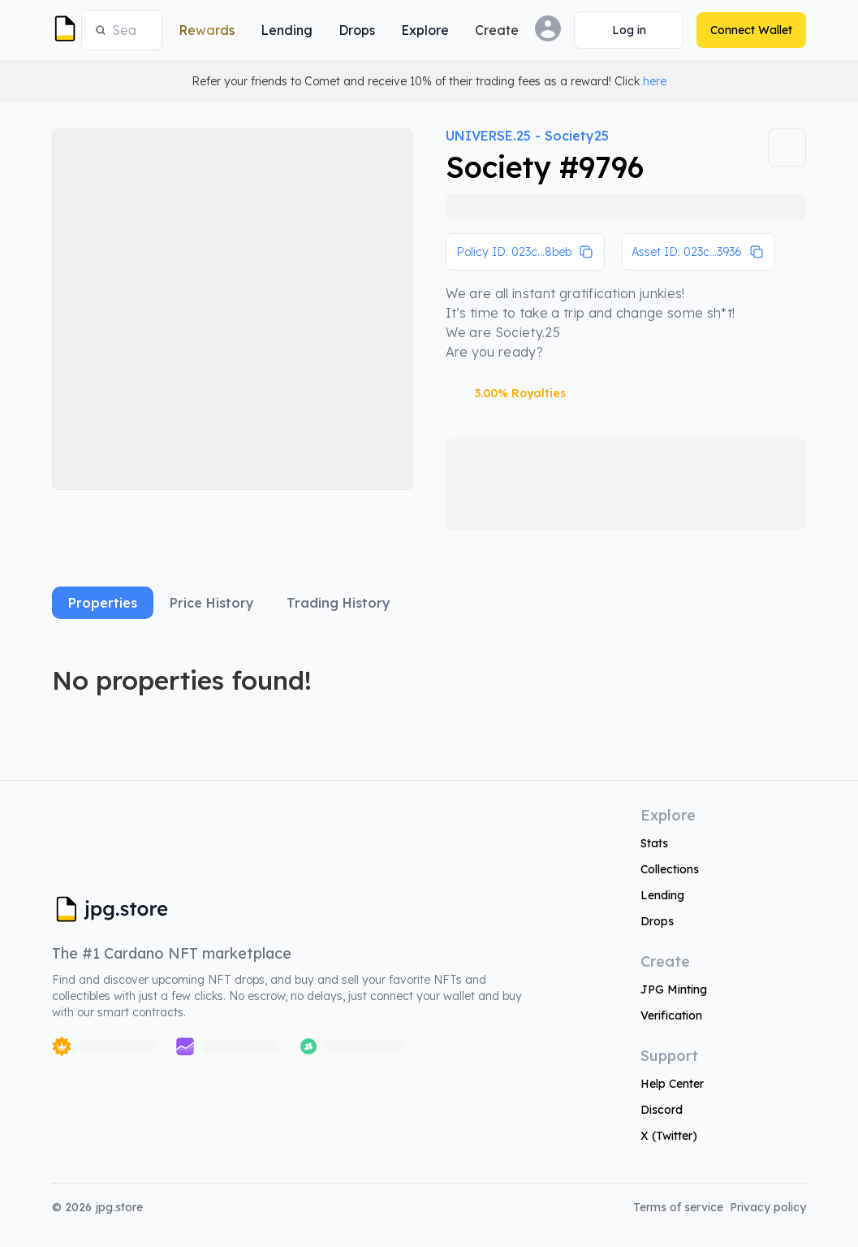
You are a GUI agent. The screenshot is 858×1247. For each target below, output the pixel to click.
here (654, 81)
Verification (671, 1015)
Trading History (338, 603)
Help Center (672, 1083)
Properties (102, 603)
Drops (657, 921)
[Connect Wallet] (628, 30)
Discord (661, 1109)
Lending (662, 895)
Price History (212, 603)
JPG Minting (673, 989)
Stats (654, 843)
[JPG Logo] (63, 30)
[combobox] (130, 30)
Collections (669, 869)
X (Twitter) (668, 1135)
